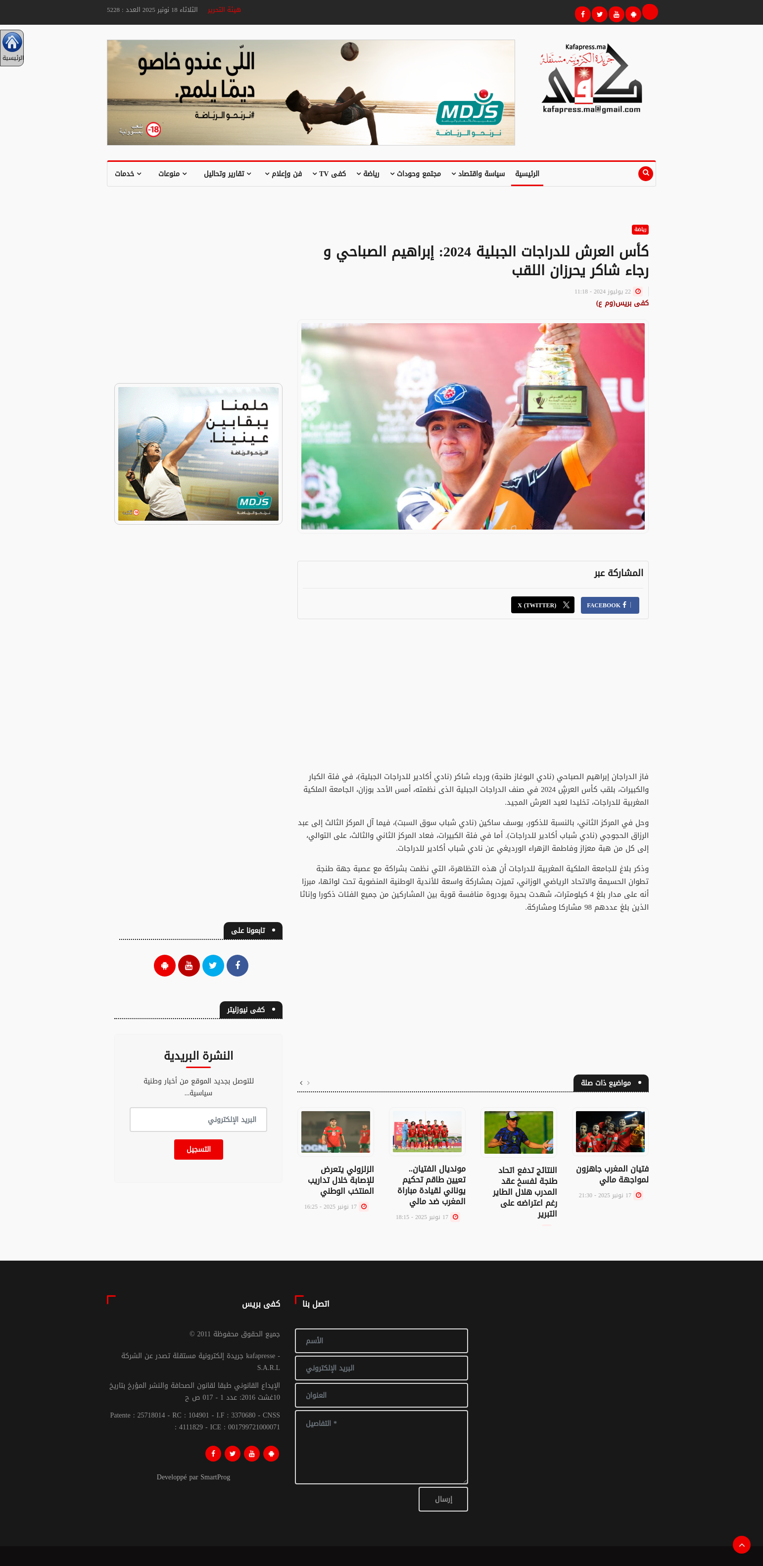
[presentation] (308, 1083)
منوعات (172, 174)
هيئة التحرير (224, 9)
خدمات (128, 174)
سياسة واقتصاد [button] (478, 174)
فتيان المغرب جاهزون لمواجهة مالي (612, 1174)
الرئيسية (527, 174)
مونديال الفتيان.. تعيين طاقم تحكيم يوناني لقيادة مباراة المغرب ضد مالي (431, 1185)
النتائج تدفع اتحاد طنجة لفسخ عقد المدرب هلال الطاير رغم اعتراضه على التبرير (525, 1192)
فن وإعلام (283, 174)
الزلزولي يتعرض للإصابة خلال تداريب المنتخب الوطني (341, 1180)
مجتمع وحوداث (415, 174)
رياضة (368, 174)
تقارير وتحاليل (227, 174)
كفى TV (329, 174)
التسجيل (199, 1149)
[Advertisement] (473, 701)
